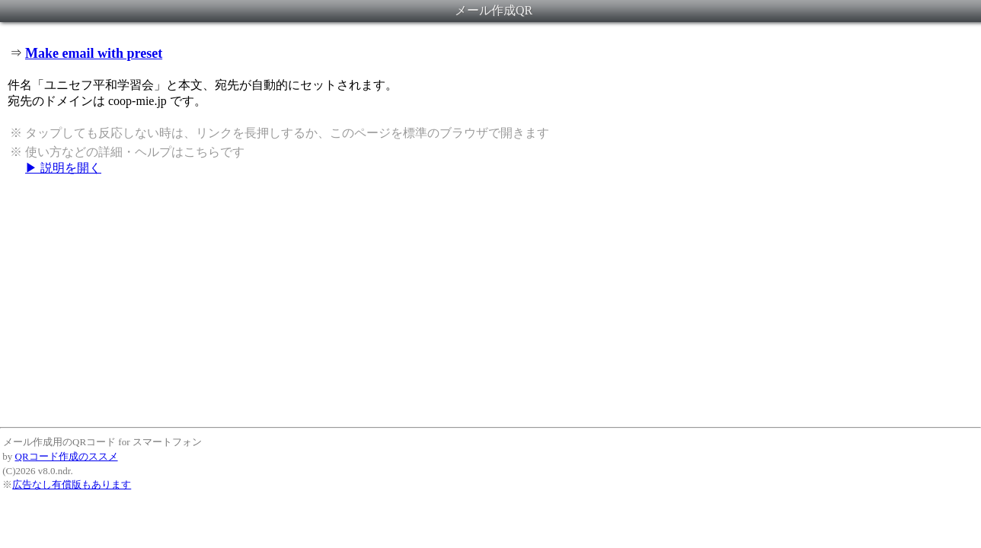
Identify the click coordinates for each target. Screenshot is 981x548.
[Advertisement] (490, 300)
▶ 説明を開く (63, 167)
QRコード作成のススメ (66, 456)
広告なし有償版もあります (71, 484)
